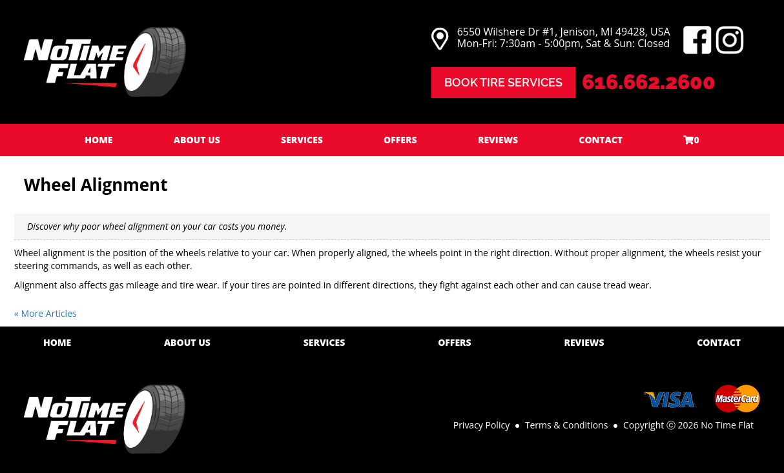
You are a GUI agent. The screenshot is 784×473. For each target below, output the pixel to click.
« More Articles (45, 313)
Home (98, 140)
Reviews (498, 140)
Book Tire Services (503, 82)
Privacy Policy (481, 425)
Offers (400, 140)
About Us (197, 140)
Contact (601, 140)
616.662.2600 (649, 82)
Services (302, 140)
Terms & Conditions (566, 425)
